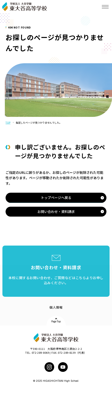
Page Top (56, 321)
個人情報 (55, 307)
